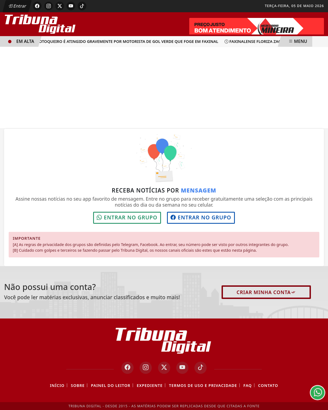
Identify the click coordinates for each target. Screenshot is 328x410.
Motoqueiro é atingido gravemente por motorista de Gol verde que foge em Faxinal (125, 41)
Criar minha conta (266, 292)
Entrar (17, 6)
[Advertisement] (164, 88)
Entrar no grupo (127, 217)
